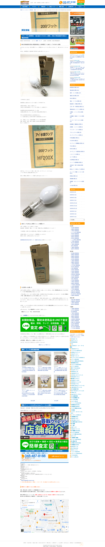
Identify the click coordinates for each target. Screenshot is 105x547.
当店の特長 (24, 6)
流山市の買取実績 (75, 323)
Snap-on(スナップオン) (76, 394)
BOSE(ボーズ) (74, 339)
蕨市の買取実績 (74, 245)
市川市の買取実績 (75, 314)
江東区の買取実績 (75, 260)
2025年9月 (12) (73, 211)
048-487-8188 (34, 456)
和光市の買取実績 (75, 233)
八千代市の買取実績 (75, 328)
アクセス (34, 6)
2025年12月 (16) (73, 203)
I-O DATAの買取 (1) (74, 140)
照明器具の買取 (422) (74, 87)
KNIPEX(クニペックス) (76, 382)
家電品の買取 (76, 60)
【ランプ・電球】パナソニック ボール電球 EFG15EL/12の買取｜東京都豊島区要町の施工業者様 (60, 362)
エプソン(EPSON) (75, 359)
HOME (25, 542)
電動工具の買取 (77, 71)
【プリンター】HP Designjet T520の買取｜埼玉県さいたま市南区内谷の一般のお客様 (77, 57)
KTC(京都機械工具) (75, 397)
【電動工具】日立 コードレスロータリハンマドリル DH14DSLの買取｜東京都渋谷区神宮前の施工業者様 (77, 74)
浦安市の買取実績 (75, 320)
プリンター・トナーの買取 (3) (76, 129)
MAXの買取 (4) (73, 98)
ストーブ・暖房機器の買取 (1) (76, 162)
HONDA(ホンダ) (74, 371)
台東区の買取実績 (75, 272)
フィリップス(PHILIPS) (76, 403)
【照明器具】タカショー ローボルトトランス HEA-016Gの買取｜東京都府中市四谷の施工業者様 (77, 79)
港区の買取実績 (74, 278)
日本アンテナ (74, 427)
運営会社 (71, 542)
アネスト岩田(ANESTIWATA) (77, 361)
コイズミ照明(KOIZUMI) (76, 408)
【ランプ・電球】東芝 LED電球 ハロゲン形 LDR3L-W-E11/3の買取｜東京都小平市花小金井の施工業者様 (44, 385)
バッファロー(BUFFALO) (76, 350)
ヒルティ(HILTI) (74, 401)
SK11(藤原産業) (74, 396)
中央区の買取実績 (75, 286)
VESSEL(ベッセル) (75, 380)
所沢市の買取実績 (75, 238)
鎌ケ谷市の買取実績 (75, 326)
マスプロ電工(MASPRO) (76, 434)
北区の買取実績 (74, 268)
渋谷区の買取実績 (75, 271)
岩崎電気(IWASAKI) (75, 404)
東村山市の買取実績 (75, 290)
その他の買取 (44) (73, 185)
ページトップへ (83, 544)
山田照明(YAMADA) (75, 406)
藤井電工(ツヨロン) (75, 378)
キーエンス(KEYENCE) (76, 439)
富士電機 (73, 423)
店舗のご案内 (35, 542)
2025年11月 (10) (73, 205)
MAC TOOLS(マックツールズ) (77, 390)
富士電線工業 (74, 441)
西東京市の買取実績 (75, 292)
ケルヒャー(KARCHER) (76, 364)
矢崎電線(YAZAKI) (75, 444)
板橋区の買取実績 (75, 256)
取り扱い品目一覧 (42, 542)
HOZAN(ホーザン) (75, 383)
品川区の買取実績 (75, 259)
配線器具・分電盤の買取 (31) (76, 103)
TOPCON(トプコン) (75, 420)
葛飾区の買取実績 (75, 262)
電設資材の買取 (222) (74, 90)
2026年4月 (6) (73, 192)
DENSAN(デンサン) (75, 376)
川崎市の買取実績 (75, 302)
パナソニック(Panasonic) (76, 453)
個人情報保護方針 (77, 542)
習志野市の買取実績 (75, 319)
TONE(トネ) (73, 392)
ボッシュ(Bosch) (74, 456)
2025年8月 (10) (73, 213)
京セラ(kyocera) (74, 448)
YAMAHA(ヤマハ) (74, 348)
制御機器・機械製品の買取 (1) (76, 124)
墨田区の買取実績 (75, 287)
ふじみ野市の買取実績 (76, 239)
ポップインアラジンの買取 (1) (76, 135)
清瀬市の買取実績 (75, 295)
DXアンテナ (73, 435)
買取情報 (31, 9)
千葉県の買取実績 (75, 308)
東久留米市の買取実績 (76, 293)
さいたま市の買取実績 (76, 232)
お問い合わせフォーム (58, 456)
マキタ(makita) (74, 455)
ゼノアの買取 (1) (73, 156)
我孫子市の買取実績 (75, 322)
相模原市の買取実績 (75, 301)
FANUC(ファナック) (75, 428)
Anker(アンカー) (74, 354)
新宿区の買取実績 (75, 257)
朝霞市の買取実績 (75, 229)
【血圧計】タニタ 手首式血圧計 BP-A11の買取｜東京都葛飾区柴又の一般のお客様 (77, 62)
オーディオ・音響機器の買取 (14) (77, 143)
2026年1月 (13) (73, 200)
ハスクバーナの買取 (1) (75, 154)
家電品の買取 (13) (73, 176)
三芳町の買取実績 (75, 241)
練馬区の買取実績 (75, 254)
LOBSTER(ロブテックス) (76, 387)
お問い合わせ (81, 1)
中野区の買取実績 (75, 281)
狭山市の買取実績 (75, 242)
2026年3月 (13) (73, 194)
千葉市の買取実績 (75, 313)
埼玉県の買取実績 (75, 227)
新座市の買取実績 (75, 236)
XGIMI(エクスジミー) (75, 352)
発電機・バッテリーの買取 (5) (76, 126)
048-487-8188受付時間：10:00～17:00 (67, 2)
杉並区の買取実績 (75, 269)
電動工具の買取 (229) (74, 95)
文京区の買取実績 (75, 280)
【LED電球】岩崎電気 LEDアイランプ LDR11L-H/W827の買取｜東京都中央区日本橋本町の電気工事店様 (28, 362)
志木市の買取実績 (75, 235)
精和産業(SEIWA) (74, 362)
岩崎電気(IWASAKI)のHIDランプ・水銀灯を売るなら (31, 239)
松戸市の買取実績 (75, 310)
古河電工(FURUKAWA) (76, 442)
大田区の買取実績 (75, 263)
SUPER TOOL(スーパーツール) (77, 385)
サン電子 (73, 425)
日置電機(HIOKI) (74, 416)
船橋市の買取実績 (75, 316)
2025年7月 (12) (73, 216)
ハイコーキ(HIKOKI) (75, 451)
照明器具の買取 (77, 77)
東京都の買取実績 (75, 253)
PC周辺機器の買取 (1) (74, 137)
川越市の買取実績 (75, 247)
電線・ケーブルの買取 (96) (75, 101)
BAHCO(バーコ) (74, 446)
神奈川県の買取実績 (75, 299)
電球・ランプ (36, 9)
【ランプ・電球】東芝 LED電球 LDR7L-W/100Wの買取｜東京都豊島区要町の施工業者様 (44, 361)
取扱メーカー (52, 6)
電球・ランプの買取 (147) (75, 92)
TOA (72, 343)
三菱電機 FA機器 (74, 437)
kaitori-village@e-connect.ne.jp (27, 480)
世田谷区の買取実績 (75, 274)
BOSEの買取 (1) (73, 148)
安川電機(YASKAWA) (75, 430)
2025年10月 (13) (73, 208)
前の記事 (33, 400)
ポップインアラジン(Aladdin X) (77, 357)
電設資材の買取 (77, 66)
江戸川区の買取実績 (75, 265)
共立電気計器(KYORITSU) (76, 421)
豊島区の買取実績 (75, 283)
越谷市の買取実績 (75, 248)
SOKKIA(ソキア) (74, 418)
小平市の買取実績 (75, 289)
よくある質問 (59, 542)
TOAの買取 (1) (73, 146)
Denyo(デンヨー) (74, 369)
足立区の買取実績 (75, 275)
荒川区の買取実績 (75, 266)
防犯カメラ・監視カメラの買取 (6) (77, 169)
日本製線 (73, 410)
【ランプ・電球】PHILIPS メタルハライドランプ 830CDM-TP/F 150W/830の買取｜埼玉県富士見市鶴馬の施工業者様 (60, 385)
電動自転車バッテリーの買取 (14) (77, 109)
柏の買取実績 (74, 311)
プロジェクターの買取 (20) (75, 132)
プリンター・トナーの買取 (79, 54)
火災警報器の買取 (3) (74, 159)
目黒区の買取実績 (75, 277)
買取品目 (43, 6)
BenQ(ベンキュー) (75, 355)
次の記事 (56, 400)
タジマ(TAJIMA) (74, 399)
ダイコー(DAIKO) (74, 366)
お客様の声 (70, 6)
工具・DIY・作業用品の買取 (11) (77, 106)
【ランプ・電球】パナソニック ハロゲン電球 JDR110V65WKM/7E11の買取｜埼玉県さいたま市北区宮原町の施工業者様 (28, 386)
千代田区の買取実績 (75, 284)
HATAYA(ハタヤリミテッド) (77, 375)
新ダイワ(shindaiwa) (75, 368)
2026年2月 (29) (73, 197)
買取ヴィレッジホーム (24, 9)
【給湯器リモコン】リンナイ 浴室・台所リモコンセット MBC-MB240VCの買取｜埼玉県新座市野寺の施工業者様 (77, 68)
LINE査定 (81, 4)
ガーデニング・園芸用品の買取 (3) (77, 151)
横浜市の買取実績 (75, 304)
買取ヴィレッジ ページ (44, 344)
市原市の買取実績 (75, 317)
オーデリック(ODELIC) (76, 414)
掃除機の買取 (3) (73, 178)
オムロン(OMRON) (75, 432)
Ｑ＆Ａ (80, 6)
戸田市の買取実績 (75, 230)
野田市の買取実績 (75, 325)
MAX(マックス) (74, 449)
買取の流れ (61, 6)
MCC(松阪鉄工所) (74, 389)
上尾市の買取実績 (75, 244)
